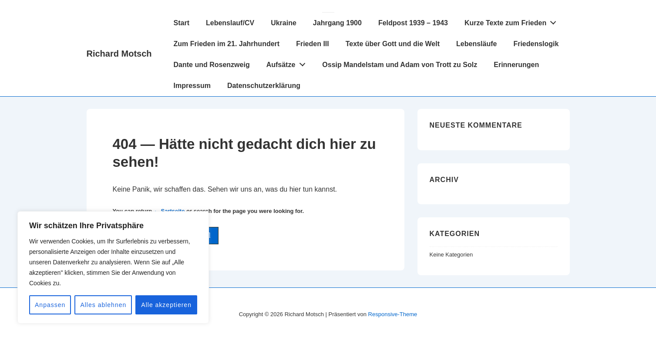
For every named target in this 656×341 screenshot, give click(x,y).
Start (181, 23)
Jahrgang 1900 (337, 23)
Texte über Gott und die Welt (393, 43)
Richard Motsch (119, 53)
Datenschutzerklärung (263, 85)
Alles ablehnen (103, 304)
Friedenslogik (535, 43)
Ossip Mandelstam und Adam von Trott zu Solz (399, 64)
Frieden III (312, 43)
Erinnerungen (516, 64)
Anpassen (50, 304)
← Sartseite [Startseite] (169, 211)
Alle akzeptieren (166, 304)
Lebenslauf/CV (230, 23)
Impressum (192, 85)
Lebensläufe (476, 43)
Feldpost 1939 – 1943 (413, 23)
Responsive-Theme (392, 314)
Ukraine (283, 23)
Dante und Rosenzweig (212, 64)
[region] (113, 267)
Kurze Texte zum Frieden (512, 21)
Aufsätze (288, 62)
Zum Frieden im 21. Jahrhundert (227, 43)
